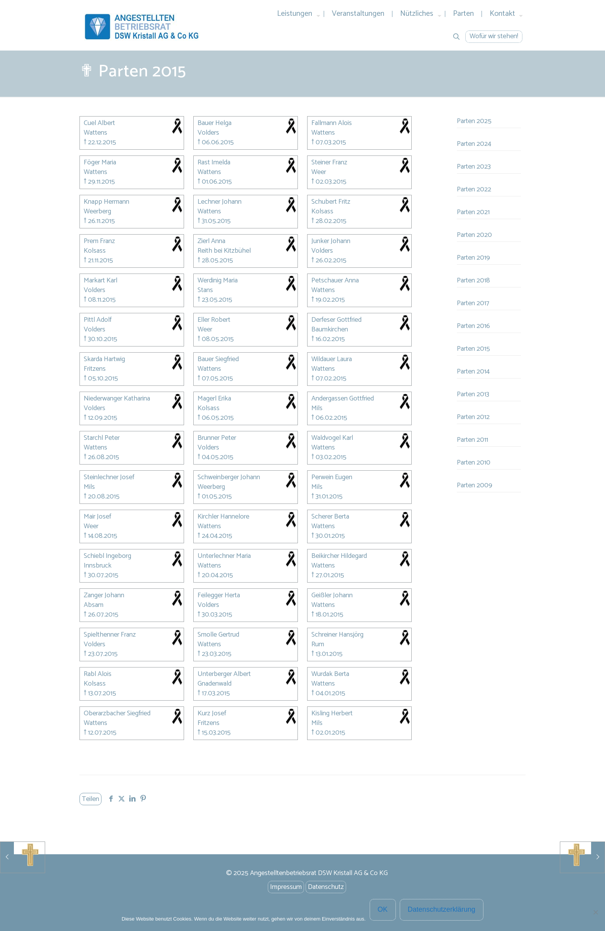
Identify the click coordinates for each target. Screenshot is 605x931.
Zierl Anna (211, 242)
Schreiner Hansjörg (337, 635)
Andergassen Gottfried (342, 399)
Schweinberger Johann (229, 478)
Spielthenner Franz (110, 635)
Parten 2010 (473, 462)
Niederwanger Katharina (117, 399)
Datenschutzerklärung (441, 909)
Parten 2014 (473, 371)
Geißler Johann (332, 596)
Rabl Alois (98, 674)
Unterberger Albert (224, 674)
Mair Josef (97, 517)
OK (383, 909)
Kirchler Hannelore (223, 517)
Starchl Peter (102, 438)
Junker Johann (330, 242)
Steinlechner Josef (109, 478)
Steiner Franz (329, 163)
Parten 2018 (473, 280)
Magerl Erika (214, 399)
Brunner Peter (217, 438)
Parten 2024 (474, 144)
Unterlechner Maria (224, 556)
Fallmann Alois (331, 123)
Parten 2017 (473, 303)
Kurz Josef (212, 714)
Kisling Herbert (332, 714)
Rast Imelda (214, 163)
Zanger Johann (104, 596)
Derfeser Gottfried (336, 320)
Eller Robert (214, 320)
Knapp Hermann (106, 202)
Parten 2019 (473, 258)
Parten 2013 (473, 394)
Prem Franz (99, 242)
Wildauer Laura (331, 360)
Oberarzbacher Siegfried (117, 714)
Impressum (286, 887)
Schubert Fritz (330, 202)
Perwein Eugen (331, 478)
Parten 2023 (474, 166)
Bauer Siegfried (218, 360)
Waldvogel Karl (332, 438)
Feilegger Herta (219, 596)
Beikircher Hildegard (339, 556)
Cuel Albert (99, 123)
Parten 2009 (474, 485)
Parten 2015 (473, 349)
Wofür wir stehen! (494, 36)
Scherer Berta (330, 517)
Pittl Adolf (98, 320)
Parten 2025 (474, 121)
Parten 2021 (473, 212)
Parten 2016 (473, 326)
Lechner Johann (220, 202)
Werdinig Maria (218, 281)
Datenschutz (326, 887)
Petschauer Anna (335, 281)
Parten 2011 (472, 440)
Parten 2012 (473, 417)
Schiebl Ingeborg (107, 556)
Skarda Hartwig (104, 360)
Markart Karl (100, 281)
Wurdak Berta (330, 674)
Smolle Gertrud (218, 635)
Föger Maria (100, 163)
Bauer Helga (215, 123)
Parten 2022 (474, 189)
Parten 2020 (474, 235)
